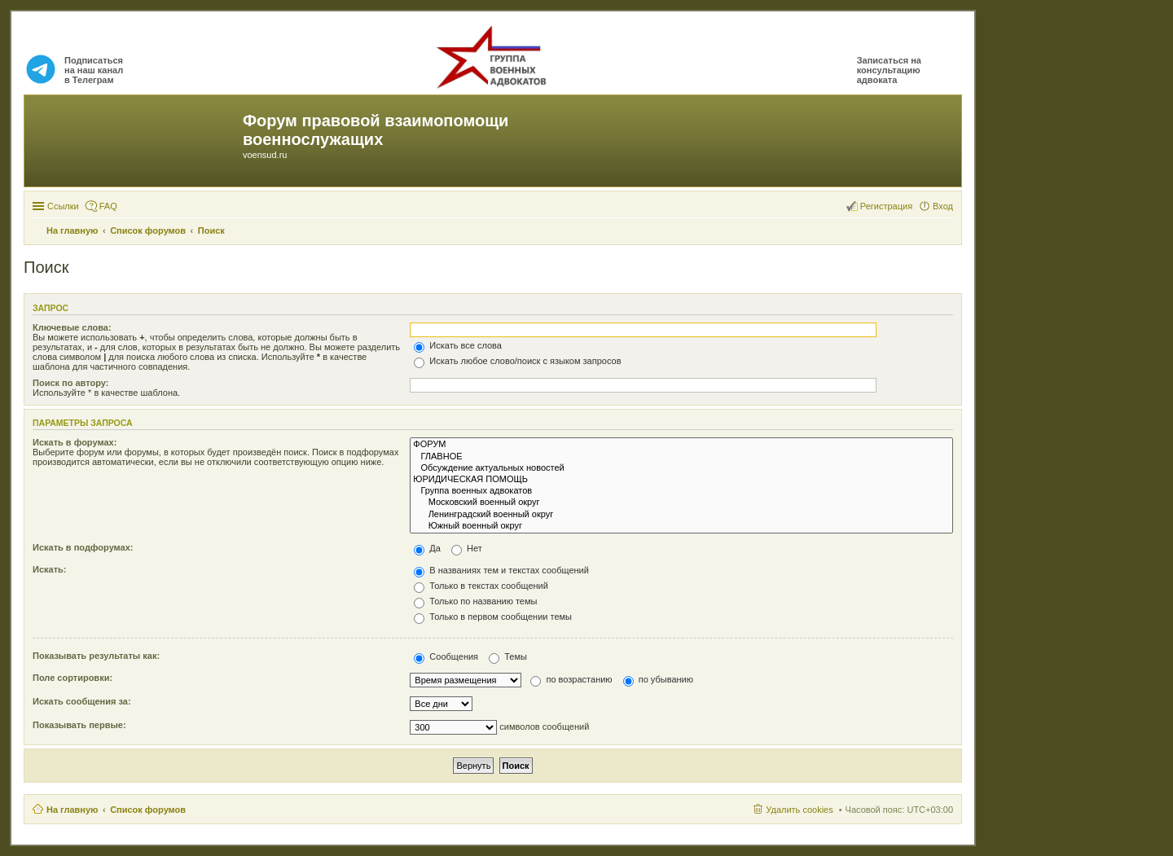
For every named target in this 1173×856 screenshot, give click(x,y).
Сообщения (446, 656)
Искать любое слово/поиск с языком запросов (517, 361)
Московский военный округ (681, 502)
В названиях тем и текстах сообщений (501, 570)
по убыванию (658, 679)
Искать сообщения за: (82, 701)
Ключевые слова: (72, 327)
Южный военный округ (681, 526)
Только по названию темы (475, 601)
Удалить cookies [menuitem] (799, 809)
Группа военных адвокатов (681, 491)
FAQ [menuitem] (108, 206)
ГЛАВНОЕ (681, 457)
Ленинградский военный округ (681, 514)
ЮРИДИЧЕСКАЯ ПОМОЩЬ (681, 479)
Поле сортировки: (72, 678)
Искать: (49, 569)
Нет (466, 548)
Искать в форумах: (74, 442)
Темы (508, 656)
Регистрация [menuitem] (886, 206)
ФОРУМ (681, 444)
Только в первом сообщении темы (493, 616)
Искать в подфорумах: (83, 547)
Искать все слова (458, 345)
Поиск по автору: (70, 383)
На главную (72, 809)
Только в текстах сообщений (481, 585)
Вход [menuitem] (943, 206)
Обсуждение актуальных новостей (681, 468)
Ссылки (63, 206)
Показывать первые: (79, 725)
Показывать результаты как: (96, 656)
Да (427, 548)
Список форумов (148, 809)
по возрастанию (571, 679)
